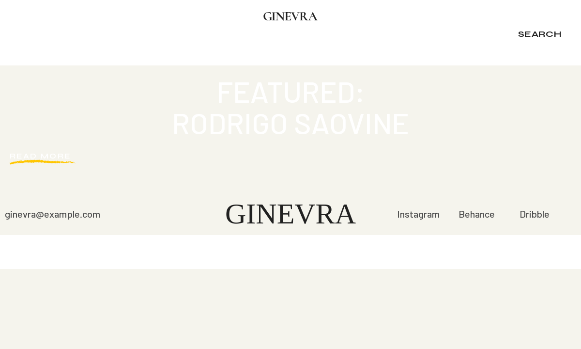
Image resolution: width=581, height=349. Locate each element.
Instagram (418, 214)
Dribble (535, 214)
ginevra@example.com (52, 214)
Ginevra (290, 214)
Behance (477, 214)
